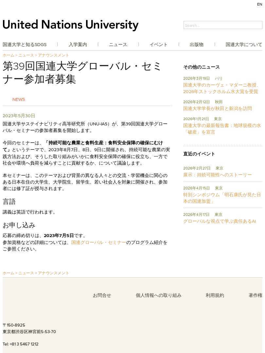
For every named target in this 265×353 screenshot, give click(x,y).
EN (259, 4)
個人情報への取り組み (159, 295)
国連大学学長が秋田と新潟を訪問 (217, 108)
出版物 (196, 44)
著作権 (255, 295)
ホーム (8, 55)
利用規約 (215, 295)
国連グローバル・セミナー (98, 242)
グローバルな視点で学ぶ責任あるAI (219, 221)
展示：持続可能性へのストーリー (217, 174)
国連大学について (244, 44)
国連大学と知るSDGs (24, 44)
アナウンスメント (53, 55)
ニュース (118, 44)
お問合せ (102, 295)
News (18, 99)
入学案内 (78, 44)
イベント (159, 44)
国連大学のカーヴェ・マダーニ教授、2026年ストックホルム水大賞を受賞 (222, 88)
